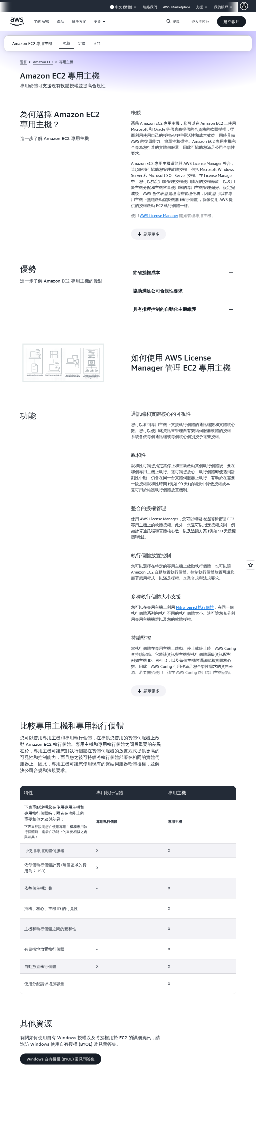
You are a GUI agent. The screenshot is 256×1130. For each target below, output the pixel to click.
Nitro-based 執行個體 (195, 590)
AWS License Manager (159, 215)
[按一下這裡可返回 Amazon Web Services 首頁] (17, 24)
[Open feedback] (250, 565)
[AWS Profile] (244, 6)
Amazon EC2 (43, 62)
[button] (41, 21)
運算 (23, 62)
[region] (128, 856)
